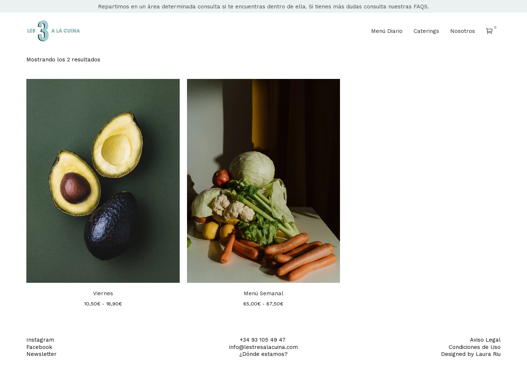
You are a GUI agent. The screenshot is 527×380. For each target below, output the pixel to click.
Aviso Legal (485, 340)
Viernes (103, 293)
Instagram (40, 340)
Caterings (426, 31)
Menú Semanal (263, 293)
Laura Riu (488, 354)
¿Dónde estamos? (263, 354)
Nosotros (462, 31)
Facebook (39, 347)
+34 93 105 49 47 (263, 340)
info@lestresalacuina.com (263, 347)
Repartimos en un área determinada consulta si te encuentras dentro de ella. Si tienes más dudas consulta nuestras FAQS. (263, 6)
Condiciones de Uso (475, 347)
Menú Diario (387, 31)
